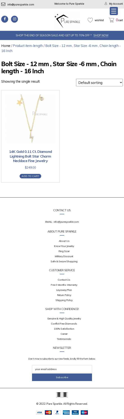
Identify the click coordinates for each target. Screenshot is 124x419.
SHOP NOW (100, 35)
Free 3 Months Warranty (64, 284)
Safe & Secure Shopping (64, 261)
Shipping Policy (64, 300)
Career (64, 333)
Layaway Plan (64, 289)
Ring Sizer (64, 251)
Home (5, 45)
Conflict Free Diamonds (64, 323)
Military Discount (64, 256)
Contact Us (64, 279)
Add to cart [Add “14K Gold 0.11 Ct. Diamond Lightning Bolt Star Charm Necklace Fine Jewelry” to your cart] (30, 176)
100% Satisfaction (64, 328)
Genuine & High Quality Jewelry (64, 318)
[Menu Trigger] (114, 11)
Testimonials (64, 338)
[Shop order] (99, 82)
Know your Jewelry (64, 246)
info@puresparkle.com (17, 4)
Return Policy (64, 295)
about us (64, 240)
